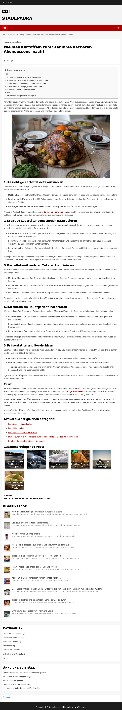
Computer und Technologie (14, 633)
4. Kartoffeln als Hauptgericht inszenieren (24, 86)
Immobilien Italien (16, 428)
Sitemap (6, 697)
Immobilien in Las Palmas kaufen (22, 432)
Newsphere (68, 707)
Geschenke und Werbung (13, 638)
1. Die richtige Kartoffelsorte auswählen (24, 77)
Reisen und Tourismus (12, 650)
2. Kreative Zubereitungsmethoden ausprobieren (27, 80)
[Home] (4, 28)
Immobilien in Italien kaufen (20, 424)
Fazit (9, 93)
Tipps (5, 658)
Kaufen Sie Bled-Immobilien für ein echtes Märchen (36, 578)
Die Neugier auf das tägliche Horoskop (30, 523)
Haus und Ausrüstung (12, 42)
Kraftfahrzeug (9, 646)
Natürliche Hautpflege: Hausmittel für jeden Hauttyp (32, 497)
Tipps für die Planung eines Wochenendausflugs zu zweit (39, 600)
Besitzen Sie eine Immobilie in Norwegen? (27, 441)
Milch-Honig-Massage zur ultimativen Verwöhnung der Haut (40, 545)
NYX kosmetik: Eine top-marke (26, 534)
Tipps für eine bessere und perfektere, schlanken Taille (38, 556)
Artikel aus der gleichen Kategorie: (22, 96)
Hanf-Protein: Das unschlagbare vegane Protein (34, 567)
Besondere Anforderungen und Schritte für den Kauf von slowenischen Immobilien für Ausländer (58, 589)
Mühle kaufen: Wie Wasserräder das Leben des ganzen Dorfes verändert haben (43, 437)
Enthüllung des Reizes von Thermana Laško (32, 611)
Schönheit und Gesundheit (14, 654)
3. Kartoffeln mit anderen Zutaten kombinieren (26, 83)
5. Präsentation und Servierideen (21, 89)
